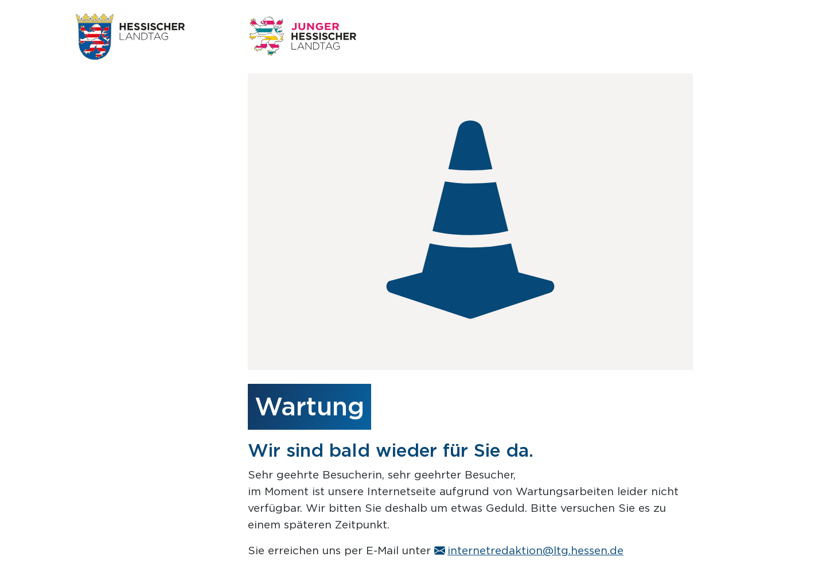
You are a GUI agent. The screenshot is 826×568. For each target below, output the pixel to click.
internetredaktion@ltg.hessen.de (529, 550)
